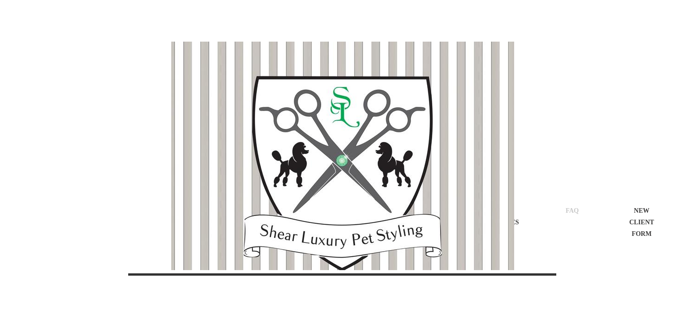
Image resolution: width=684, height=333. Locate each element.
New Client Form (641, 222)
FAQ (572, 210)
